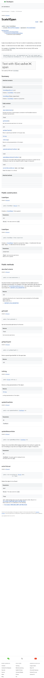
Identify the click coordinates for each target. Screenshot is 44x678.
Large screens (33, 665)
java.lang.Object (5, 30)
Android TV (32, 674)
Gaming (17, 665)
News (3, 674)
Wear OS (32, 668)
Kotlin (36, 22)
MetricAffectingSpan (13, 27)
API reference (6, 6)
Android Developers (5, 11)
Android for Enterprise (6, 668)
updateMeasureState (8, 157)
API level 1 (8, 15)
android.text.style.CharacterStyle (11, 31)
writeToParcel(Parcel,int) (16, 286)
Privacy (17, 674)
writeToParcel (6, 168)
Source (3, 672)
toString (5, 139)
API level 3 (8, 200)
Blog (3, 676)
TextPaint (14, 149)
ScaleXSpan (6, 90)
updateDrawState (7, 149)
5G (16, 676)
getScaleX (5, 121)
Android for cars (33, 672)
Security (3, 670)
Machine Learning (19, 668)
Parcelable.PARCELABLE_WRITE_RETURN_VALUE (14, 501)
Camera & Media (19, 672)
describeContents (7, 110)
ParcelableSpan (31, 27)
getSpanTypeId (7, 130)
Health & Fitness (19, 670)
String (4, 136)
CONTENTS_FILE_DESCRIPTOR (17, 287)
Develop (12, 11)
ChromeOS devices (34, 670)
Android (3, 665)
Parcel (11, 90)
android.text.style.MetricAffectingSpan (14, 33)
